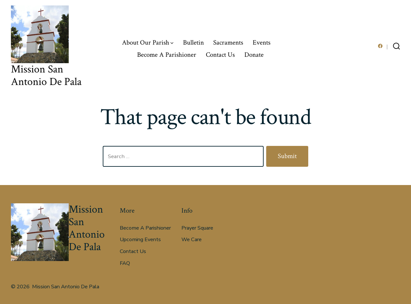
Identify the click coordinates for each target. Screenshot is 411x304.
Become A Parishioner (166, 54)
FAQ (125, 263)
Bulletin (193, 42)
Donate (254, 54)
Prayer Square (197, 228)
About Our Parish (147, 42)
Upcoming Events (140, 239)
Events (261, 42)
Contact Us (220, 54)
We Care (191, 239)
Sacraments (228, 42)
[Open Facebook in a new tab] (380, 46)
